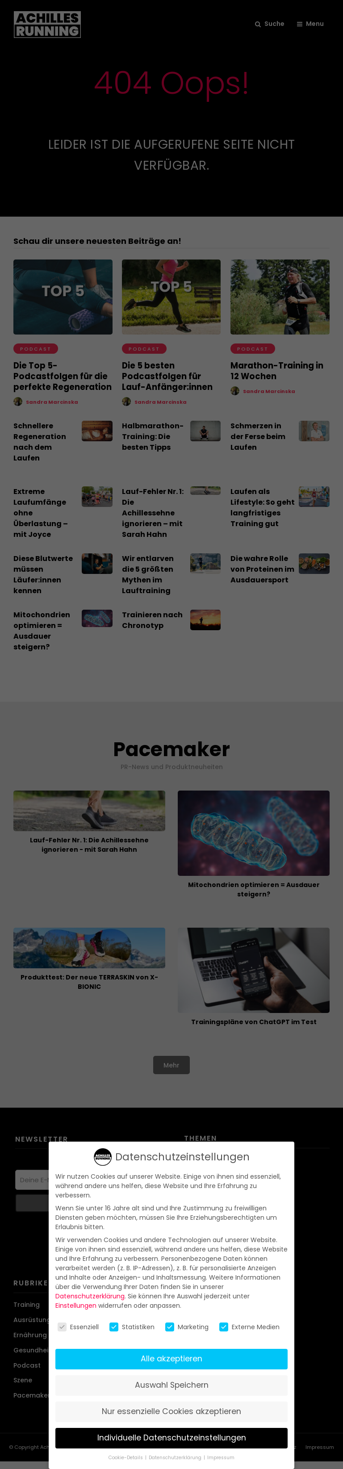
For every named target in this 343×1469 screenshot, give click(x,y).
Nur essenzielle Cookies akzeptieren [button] (171, 1411)
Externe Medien (249, 1327)
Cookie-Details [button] (126, 1457)
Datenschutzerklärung (90, 1296)
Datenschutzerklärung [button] (176, 1457)
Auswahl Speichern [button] (172, 1385)
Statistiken (132, 1327)
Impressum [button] (220, 1457)
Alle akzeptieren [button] (171, 1358)
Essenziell (78, 1327)
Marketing (187, 1327)
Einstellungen (75, 1305)
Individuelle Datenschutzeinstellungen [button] (171, 1437)
